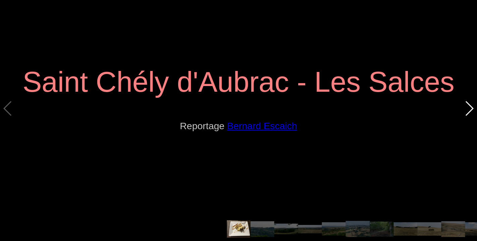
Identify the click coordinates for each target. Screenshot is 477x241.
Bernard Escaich (262, 125)
